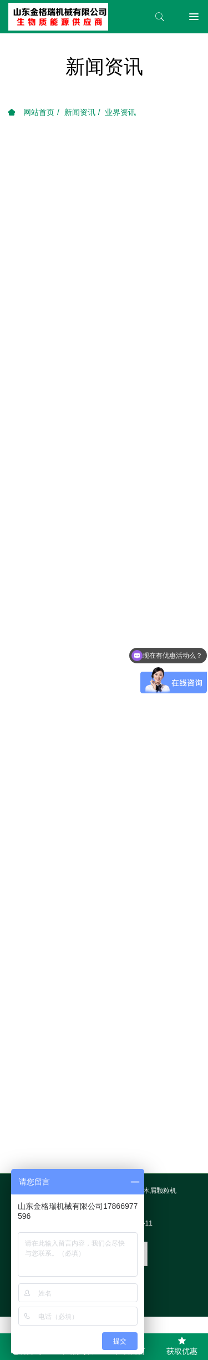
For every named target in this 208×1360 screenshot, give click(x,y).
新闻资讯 (79, 112)
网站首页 (31, 112)
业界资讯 (120, 112)
